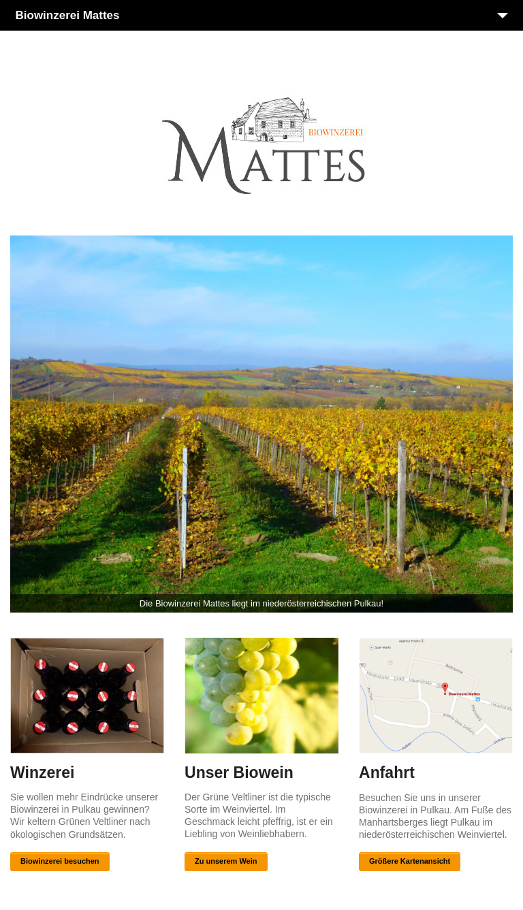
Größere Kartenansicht (409, 861)
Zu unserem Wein (226, 861)
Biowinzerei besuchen (59, 861)
